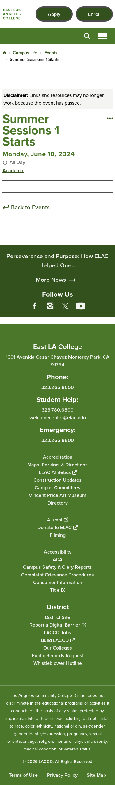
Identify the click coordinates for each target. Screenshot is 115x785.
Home (4, 53)
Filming (58, 535)
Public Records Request (58, 655)
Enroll (94, 14)
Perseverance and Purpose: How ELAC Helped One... (57, 290)
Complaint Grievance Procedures (57, 574)
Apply (54, 14)
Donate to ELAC (57, 527)
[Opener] (109, 311)
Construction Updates (57, 479)
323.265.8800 (57, 440)
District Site (57, 617)
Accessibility (57, 551)
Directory (58, 502)
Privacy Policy (62, 775)
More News (51, 308)
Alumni (57, 519)
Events (50, 53)
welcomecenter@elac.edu (57, 417)
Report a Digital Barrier (57, 624)
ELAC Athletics (58, 472)
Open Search (87, 36)
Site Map (96, 775)
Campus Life (25, 53)
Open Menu (102, 36)
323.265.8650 (57, 387)
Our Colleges (57, 647)
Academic (13, 170)
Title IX (57, 590)
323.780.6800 (58, 409)
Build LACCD (58, 640)
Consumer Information (57, 582)
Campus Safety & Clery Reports (57, 567)
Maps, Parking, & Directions (57, 464)
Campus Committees (57, 487)
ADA (58, 559)
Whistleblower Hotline (57, 663)
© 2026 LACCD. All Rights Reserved (57, 761)
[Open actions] (110, 118)
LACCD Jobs (57, 632)
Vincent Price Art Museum (57, 495)
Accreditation (57, 457)
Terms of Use (23, 775)
